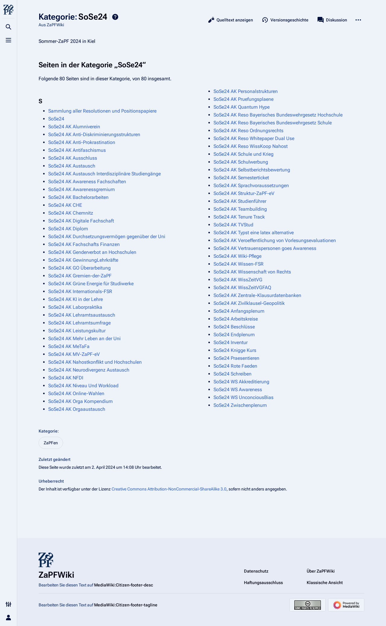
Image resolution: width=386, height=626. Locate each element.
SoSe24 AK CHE (65, 205)
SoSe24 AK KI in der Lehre (75, 299)
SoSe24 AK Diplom (68, 229)
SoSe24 (56, 119)
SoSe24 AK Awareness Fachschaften (87, 181)
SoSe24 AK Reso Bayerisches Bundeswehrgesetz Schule (273, 123)
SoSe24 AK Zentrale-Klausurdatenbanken (257, 295)
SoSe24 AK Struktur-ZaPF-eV (244, 193)
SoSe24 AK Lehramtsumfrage (79, 323)
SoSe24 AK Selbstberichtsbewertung (252, 170)
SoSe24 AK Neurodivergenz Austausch (88, 370)
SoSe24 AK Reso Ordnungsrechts (248, 130)
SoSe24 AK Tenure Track (239, 217)
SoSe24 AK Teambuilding (240, 209)
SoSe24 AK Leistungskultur (77, 331)
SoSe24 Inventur (231, 342)
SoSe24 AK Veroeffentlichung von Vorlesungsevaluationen (275, 240)
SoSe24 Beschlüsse (234, 327)
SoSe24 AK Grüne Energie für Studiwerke (91, 283)
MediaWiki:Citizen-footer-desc (123, 585)
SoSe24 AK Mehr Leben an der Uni (84, 338)
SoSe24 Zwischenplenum (240, 405)
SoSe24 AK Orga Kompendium (80, 401)
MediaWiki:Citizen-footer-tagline (125, 604)
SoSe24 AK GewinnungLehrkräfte (83, 260)
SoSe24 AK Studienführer (240, 201)
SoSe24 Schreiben (233, 374)
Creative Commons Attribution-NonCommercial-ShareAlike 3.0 (169, 489)
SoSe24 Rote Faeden (235, 366)
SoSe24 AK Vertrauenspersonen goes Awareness (265, 248)
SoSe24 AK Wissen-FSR (239, 264)
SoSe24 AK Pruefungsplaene (244, 99)
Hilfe (115, 17)
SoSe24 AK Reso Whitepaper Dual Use (254, 138)
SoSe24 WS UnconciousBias (244, 397)
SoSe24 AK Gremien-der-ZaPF (80, 276)
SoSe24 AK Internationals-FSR (80, 291)
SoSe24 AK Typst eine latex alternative (254, 232)
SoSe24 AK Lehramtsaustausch (81, 315)
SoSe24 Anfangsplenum (239, 311)
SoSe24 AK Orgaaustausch (76, 409)
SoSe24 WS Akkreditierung (241, 382)
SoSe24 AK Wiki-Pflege (237, 256)
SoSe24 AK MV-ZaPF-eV (74, 354)
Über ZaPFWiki (321, 571)
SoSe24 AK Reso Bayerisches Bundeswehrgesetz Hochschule (278, 115)
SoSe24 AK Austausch (71, 166)
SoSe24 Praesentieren (236, 358)
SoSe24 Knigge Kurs (235, 350)
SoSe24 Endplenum (234, 334)
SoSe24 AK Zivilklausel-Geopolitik (249, 303)
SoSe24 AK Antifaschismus (77, 150)
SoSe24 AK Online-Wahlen (76, 393)
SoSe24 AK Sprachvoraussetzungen (251, 185)
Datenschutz (256, 571)
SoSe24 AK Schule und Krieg (244, 154)
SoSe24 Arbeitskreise (236, 319)
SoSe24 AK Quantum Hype (242, 107)
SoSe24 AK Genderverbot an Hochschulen (92, 252)
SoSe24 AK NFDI (65, 378)
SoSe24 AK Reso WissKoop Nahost (251, 146)
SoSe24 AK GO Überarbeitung (79, 268)
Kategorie (48, 431)
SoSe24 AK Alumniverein (74, 126)
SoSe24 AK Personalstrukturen (246, 91)
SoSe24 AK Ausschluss (72, 158)
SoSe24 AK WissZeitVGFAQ (242, 287)
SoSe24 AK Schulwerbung (241, 162)
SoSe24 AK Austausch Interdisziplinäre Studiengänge (104, 174)
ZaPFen (51, 442)
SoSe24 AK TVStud (233, 225)
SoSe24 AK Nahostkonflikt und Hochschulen (95, 362)
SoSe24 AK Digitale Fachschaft (81, 221)
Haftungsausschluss (263, 582)
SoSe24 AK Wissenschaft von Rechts (252, 272)
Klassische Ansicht (325, 582)
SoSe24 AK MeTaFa (69, 346)
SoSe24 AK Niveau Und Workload (83, 385)
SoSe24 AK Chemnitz (70, 213)
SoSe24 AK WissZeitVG (238, 280)
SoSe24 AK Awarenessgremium (81, 189)
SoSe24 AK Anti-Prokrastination (81, 142)
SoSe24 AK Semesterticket (241, 177)
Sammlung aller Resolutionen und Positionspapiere (102, 111)
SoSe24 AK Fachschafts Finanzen (84, 244)
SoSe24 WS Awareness (238, 389)
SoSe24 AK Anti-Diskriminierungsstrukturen (94, 134)
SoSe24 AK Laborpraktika (75, 307)
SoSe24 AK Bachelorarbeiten (78, 197)
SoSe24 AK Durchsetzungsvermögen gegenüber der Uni (106, 236)
